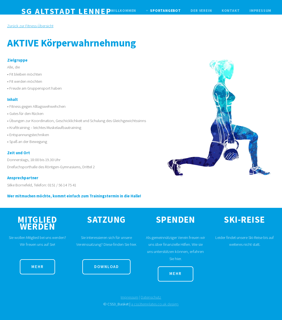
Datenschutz (151, 297)
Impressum (260, 10)
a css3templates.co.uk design (154, 304)
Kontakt (231, 10)
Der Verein (201, 10)
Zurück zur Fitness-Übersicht (30, 25)
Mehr (37, 266)
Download (106, 266)
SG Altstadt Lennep (66, 11)
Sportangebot (165, 10)
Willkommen (123, 10)
